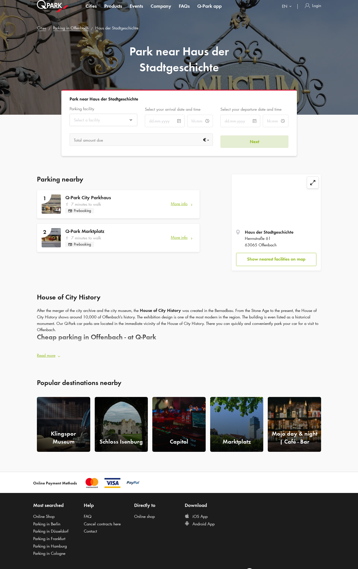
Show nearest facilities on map (276, 259)
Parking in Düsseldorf (50, 529)
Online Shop (44, 514)
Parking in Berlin (46, 522)
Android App (200, 522)
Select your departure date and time (250, 109)
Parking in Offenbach (71, 28)
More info (179, 203)
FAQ (87, 514)
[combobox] (288, 12)
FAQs (184, 11)
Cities (91, 11)
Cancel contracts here (102, 522)
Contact (90, 529)
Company (161, 11)
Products (113, 11)
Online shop (144, 514)
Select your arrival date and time (172, 109)
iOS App (196, 514)
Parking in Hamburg (50, 544)
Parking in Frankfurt (49, 537)
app (209, 11)
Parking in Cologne (49, 552)
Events (136, 11)
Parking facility (82, 108)
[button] (179, 354)
